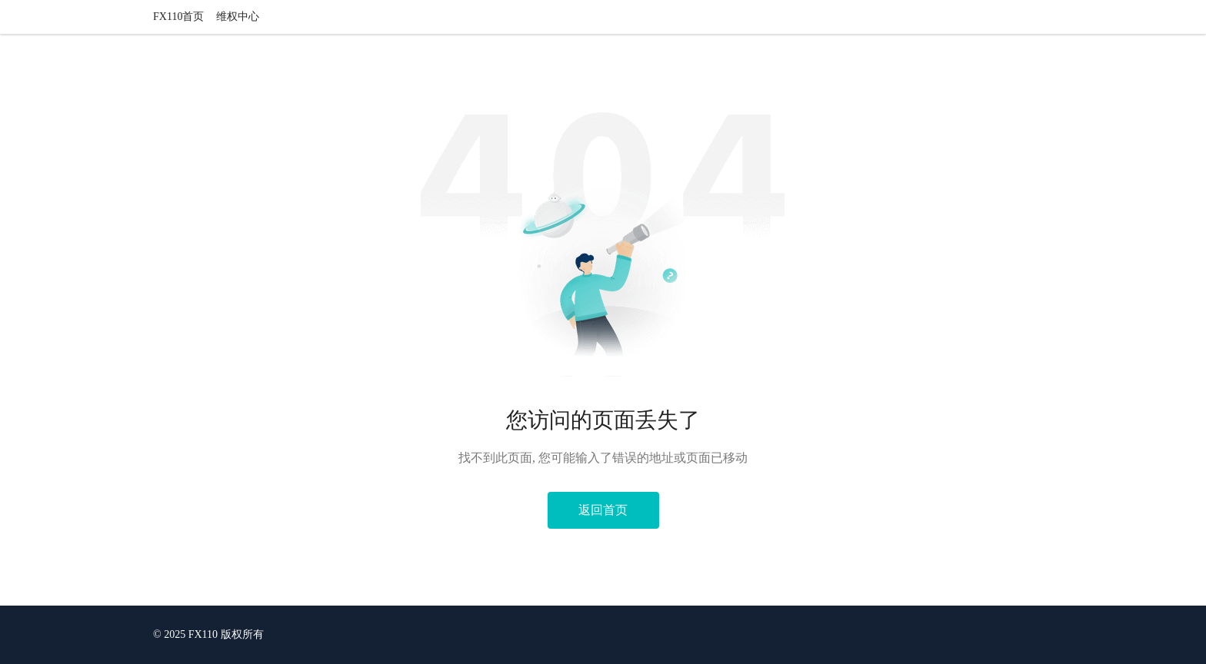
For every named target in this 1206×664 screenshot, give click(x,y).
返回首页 (603, 509)
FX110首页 (178, 16)
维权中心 (237, 16)
